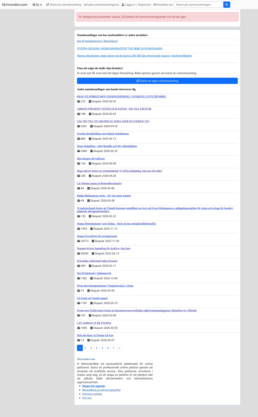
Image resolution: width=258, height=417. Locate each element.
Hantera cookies (92, 394)
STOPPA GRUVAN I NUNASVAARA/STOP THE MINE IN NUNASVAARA (119, 48)
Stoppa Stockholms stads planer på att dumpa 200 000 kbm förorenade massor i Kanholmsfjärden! (134, 55)
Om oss (87, 398)
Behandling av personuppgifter (101, 390)
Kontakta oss (163, 4)
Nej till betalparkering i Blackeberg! (97, 41)
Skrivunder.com (14, 4)
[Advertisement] (42, 58)
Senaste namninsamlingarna (101, 4)
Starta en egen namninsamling (157, 81)
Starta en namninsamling (63, 4)
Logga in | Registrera (136, 4)
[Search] (198, 4)
